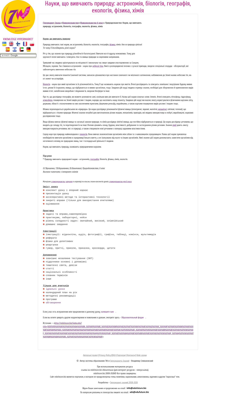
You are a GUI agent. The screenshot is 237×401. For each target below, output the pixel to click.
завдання (69, 182)
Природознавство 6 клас (91, 23)
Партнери (121, 355)
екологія (83, 134)
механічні (162, 109)
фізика (112, 44)
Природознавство (70, 23)
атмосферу (47, 100)
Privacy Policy (105, 355)
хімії (174, 125)
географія (94, 159)
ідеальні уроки (55, 289)
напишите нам (107, 312)
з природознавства (58, 182)
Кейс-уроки (142, 355)
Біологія (46, 84)
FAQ (113, 355)
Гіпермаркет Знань (51, 23)
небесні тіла (98, 66)
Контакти (131, 355)
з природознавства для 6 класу (120, 182)
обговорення (53, 302)
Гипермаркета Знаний (119, 361)
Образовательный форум (132, 317)
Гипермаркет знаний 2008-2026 (124, 382)
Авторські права (90, 355)
